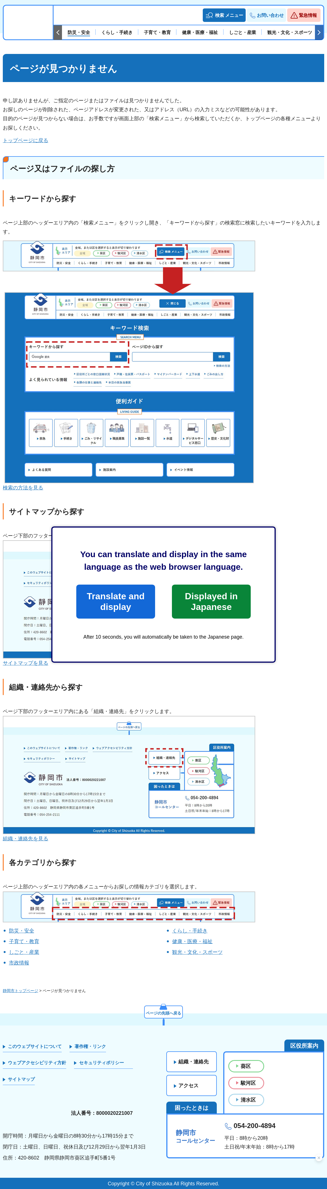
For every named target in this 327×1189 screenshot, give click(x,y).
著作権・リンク (90, 1046)
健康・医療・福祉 (192, 941)
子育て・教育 (24, 941)
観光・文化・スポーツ (197, 952)
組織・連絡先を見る (25, 838)
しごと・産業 (24, 952)
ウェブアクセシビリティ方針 (37, 1062)
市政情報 (19, 963)
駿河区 (248, 1083)
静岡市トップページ (20, 990)
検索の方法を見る (23, 488)
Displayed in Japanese (211, 601)
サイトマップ (21, 1079)
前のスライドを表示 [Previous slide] (58, 32)
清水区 (248, 1100)
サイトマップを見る (25, 663)
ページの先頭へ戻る (163, 1013)
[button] (224, 15)
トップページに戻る (25, 140)
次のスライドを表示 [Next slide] (319, 32)
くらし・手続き (190, 931)
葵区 (246, 1066)
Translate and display (115, 601)
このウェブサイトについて (35, 1046)
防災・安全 (21, 931)
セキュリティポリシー (101, 1062)
